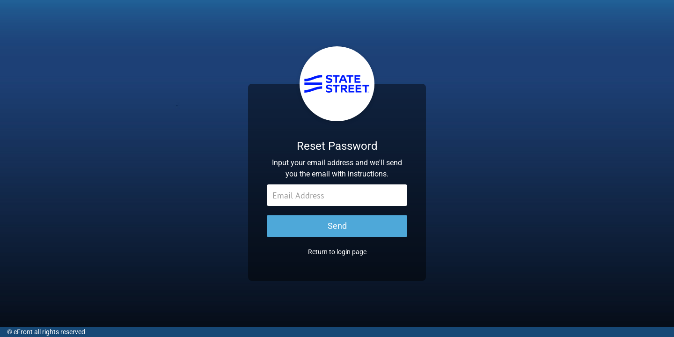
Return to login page (337, 256)
